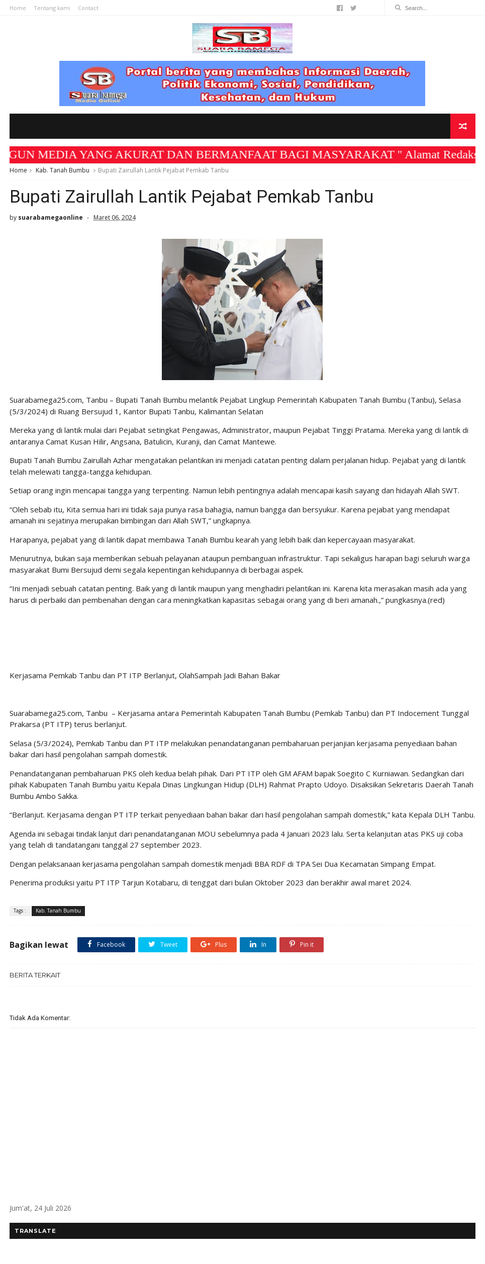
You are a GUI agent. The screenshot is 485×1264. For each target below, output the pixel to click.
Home (18, 8)
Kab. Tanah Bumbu (62, 170)
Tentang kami (52, 8)
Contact (88, 8)
